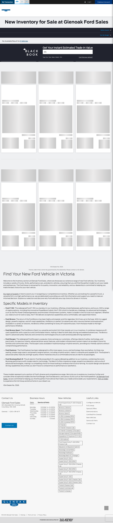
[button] (7, 2)
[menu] (108, 10)
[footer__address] (14, 406)
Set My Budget (104, 35)
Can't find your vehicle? (86, 57)
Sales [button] (32, 402)
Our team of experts (11, 294)
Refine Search (105, 30)
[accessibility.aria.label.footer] (66, 520)
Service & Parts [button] (43, 402)
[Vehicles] (68, 52)
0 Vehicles (24, 41)
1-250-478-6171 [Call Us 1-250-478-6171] (14, 411)
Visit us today (103, 379)
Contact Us (9, 425)
